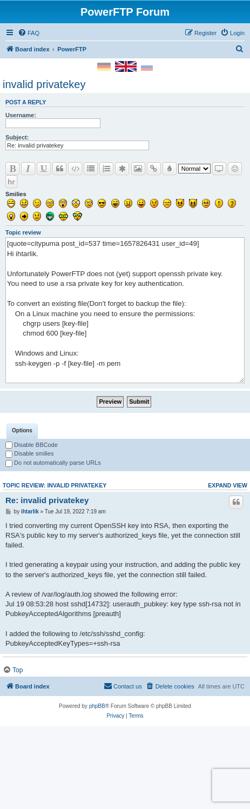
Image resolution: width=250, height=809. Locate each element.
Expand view (227, 562)
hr (11, 181)
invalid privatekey (44, 84)
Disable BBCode (31, 521)
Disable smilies (29, 530)
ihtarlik (30, 588)
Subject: (17, 137)
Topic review (23, 232)
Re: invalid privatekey (47, 576)
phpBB (97, 783)
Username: (20, 115)
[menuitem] (28, 32)
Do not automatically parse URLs (53, 539)
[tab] (22, 508)
